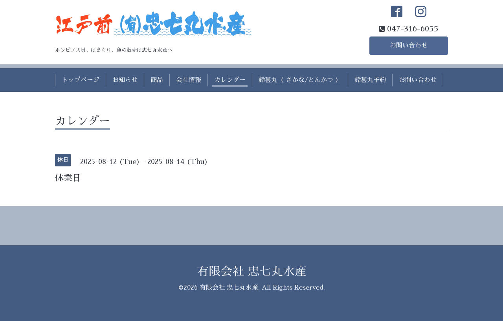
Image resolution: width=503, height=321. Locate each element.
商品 (157, 80)
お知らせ (125, 80)
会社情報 (188, 80)
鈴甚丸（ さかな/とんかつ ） (300, 80)
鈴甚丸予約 (370, 80)
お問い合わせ (409, 45)
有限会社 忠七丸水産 (252, 271)
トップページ (80, 80)
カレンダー (230, 80)
